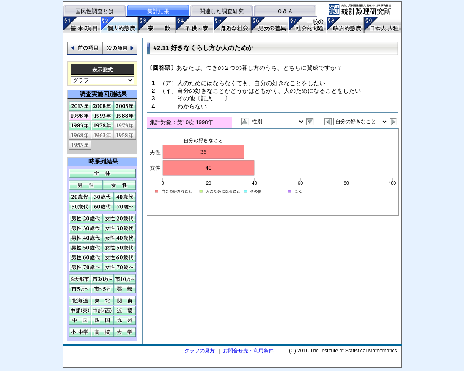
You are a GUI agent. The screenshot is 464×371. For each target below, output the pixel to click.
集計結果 (158, 11)
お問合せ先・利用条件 (248, 351)
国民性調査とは (94, 11)
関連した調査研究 (222, 11)
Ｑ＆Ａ (285, 11)
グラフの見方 (199, 351)
